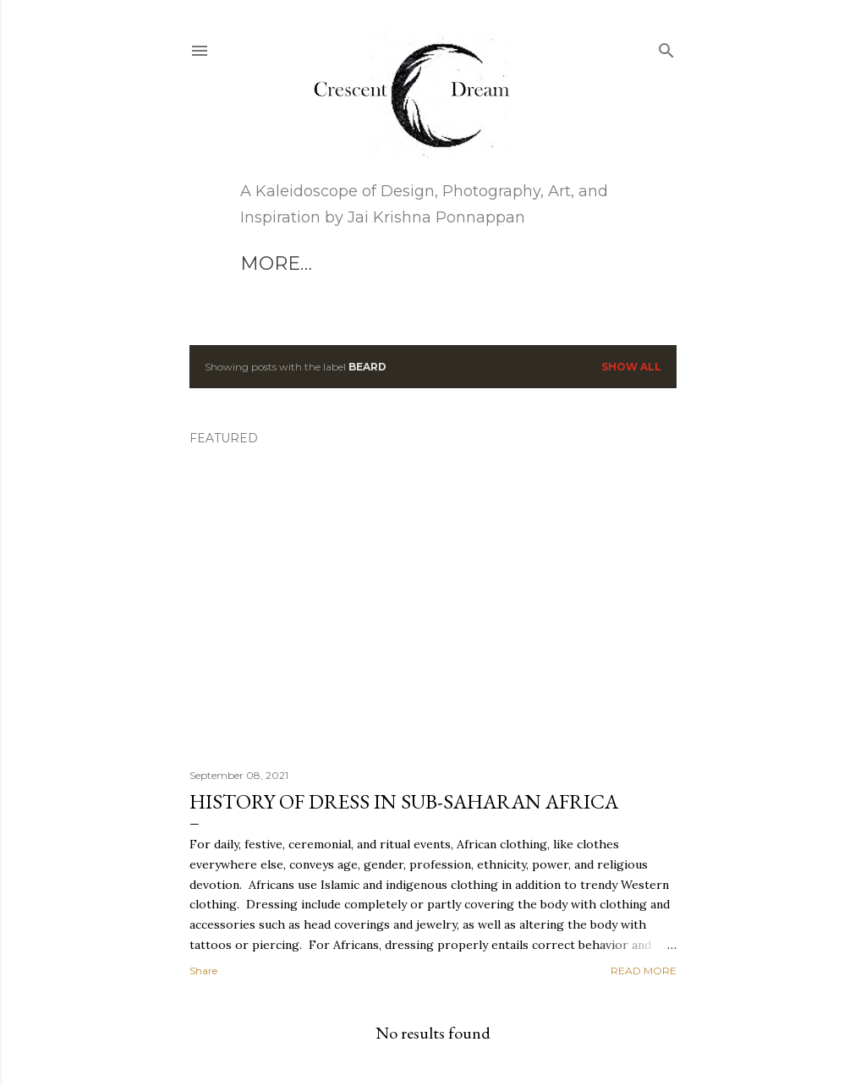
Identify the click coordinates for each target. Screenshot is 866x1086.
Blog (321, 263)
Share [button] (203, 970)
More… (400, 263)
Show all (631, 366)
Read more (644, 970)
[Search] (666, 46)
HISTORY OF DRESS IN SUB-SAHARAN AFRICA (403, 801)
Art (259, 263)
